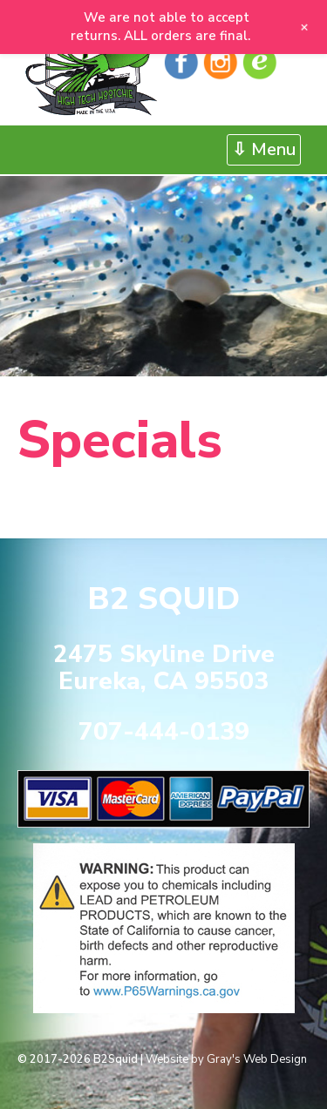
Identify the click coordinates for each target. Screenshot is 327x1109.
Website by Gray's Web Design (226, 1059)
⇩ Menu (264, 149)
